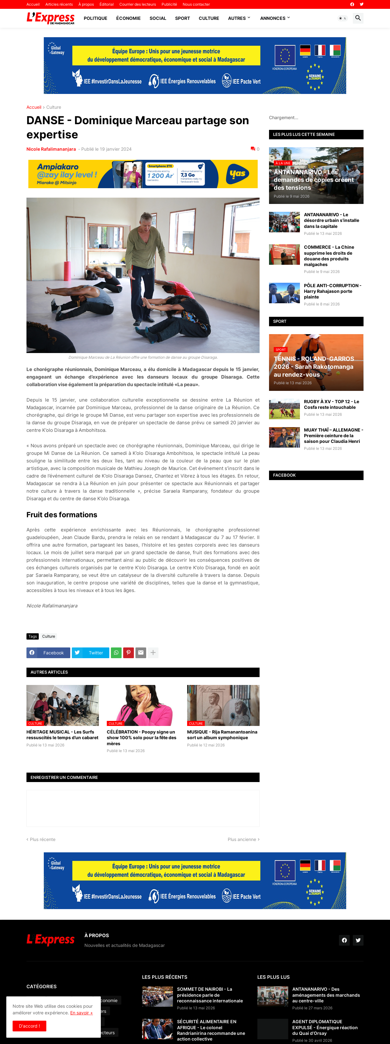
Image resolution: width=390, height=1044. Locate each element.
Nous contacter (196, 4)
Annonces (272, 18)
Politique (95, 18)
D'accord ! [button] (29, 1026)
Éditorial (107, 4)
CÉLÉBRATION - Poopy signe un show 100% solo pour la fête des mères (141, 737)
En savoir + (81, 1012)
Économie (128, 18)
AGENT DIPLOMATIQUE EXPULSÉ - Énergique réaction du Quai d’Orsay (325, 1027)
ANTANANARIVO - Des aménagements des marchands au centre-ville (326, 994)
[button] (342, 18)
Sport (182, 18)
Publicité (169, 4)
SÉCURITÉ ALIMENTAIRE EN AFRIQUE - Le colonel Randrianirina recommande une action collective (211, 1030)
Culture (209, 18)
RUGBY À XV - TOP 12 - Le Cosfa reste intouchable (331, 404)
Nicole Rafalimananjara (51, 149)
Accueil (33, 4)
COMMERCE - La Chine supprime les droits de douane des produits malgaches (329, 255)
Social (158, 18)
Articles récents (59, 4)
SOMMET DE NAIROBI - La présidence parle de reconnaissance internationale (210, 994)
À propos (86, 4)
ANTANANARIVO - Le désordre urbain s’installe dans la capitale (331, 220)
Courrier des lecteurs (137, 4)
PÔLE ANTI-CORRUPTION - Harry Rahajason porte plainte (333, 291)
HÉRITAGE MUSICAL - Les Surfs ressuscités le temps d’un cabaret (62, 734)
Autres (237, 18)
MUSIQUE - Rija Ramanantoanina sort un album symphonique (222, 734)
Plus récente (42, 839)
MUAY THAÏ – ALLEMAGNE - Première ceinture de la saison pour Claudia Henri (334, 435)
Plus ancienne (242, 839)
